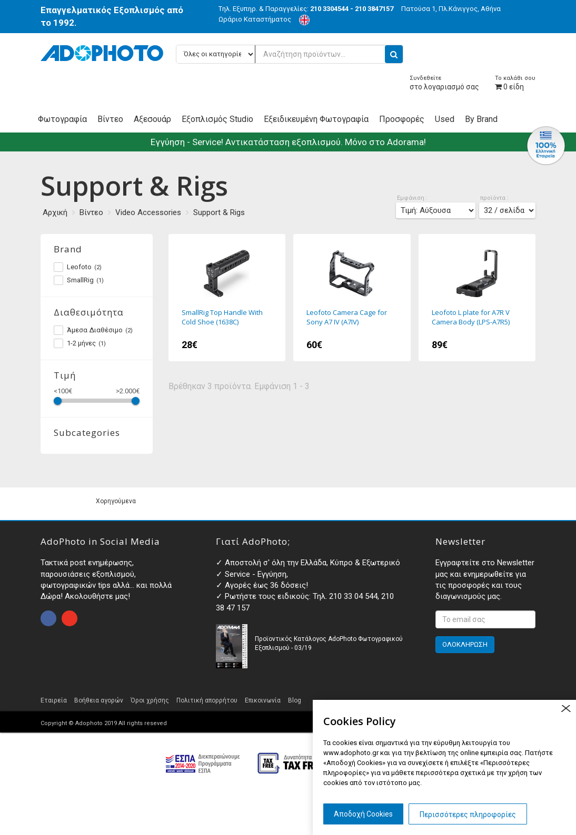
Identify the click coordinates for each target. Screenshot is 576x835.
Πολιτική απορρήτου (206, 700)
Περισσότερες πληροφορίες (468, 814)
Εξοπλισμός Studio (217, 119)
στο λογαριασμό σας (444, 83)
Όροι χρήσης (150, 700)
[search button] (394, 54)
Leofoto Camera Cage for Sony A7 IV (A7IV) (352, 297)
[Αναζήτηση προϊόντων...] (289, 54)
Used (444, 119)
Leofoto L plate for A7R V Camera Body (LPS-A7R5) (477, 297)
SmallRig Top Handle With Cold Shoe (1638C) (227, 297)
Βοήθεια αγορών (98, 700)
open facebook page (48, 618)
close (566, 708)
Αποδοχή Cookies (363, 814)
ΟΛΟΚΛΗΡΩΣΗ (465, 644)
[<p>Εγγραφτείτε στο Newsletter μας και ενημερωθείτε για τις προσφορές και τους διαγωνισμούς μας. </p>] (485, 619)
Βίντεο (110, 119)
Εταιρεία (54, 700)
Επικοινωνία (263, 700)
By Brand (481, 119)
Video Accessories (148, 212)
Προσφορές (401, 119)
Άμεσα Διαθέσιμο (93, 330)
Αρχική (55, 212)
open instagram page (69, 618)
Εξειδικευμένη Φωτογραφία (316, 119)
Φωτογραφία (62, 119)
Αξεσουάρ (152, 119)
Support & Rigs (219, 212)
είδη (515, 83)
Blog (294, 700)
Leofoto (78, 267)
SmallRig (79, 280)
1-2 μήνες (80, 343)
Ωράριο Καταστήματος (255, 19)
